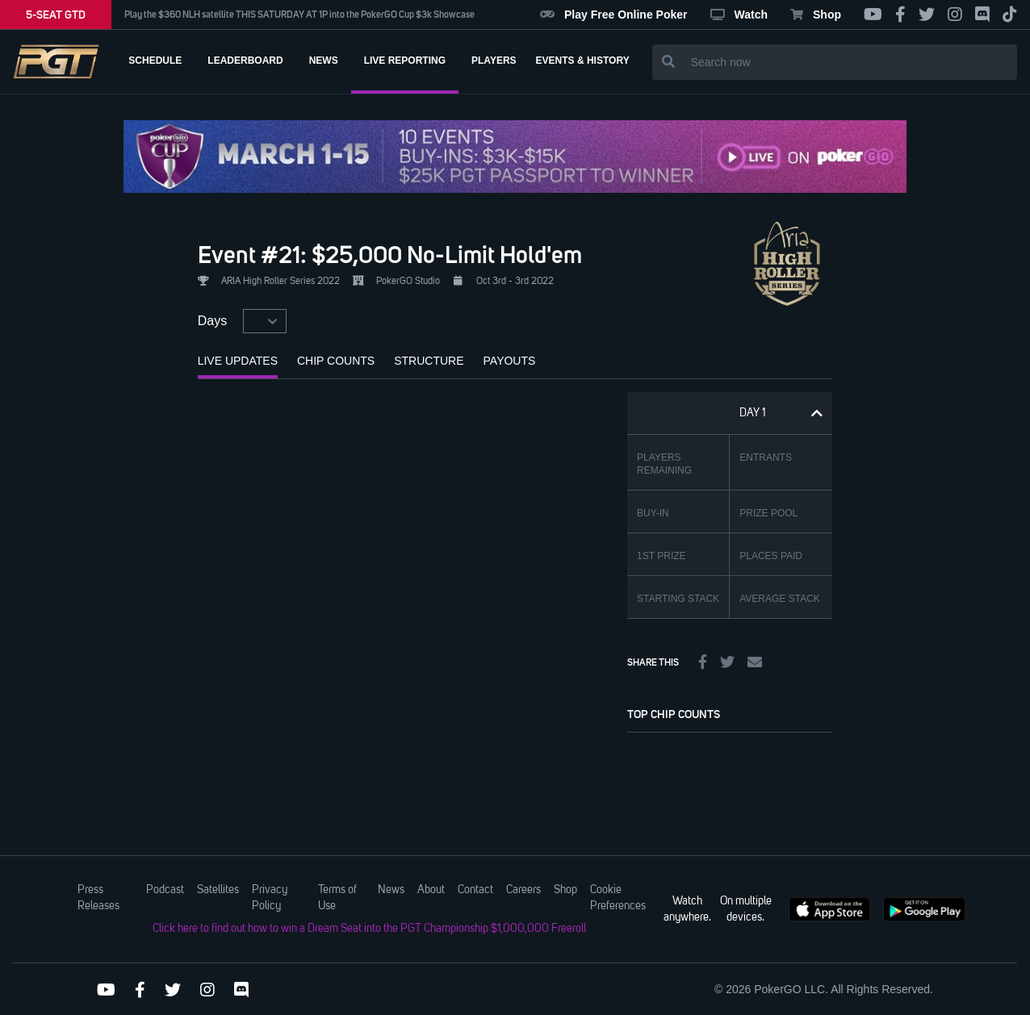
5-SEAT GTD (56, 14)
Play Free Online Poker (614, 14)
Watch (739, 14)
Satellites (218, 890)
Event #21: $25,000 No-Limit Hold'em (390, 254)
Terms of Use (337, 898)
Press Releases (98, 898)
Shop (815, 14)
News (391, 890)
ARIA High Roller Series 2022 (280, 281)
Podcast (165, 890)
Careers (523, 890)
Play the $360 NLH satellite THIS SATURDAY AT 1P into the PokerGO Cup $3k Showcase (299, 14)
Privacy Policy (269, 898)
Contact (475, 890)
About (431, 890)
